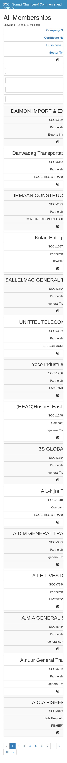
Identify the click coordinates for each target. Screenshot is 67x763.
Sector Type (57, 52)
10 (7, 752)
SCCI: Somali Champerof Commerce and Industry (32, 6)
